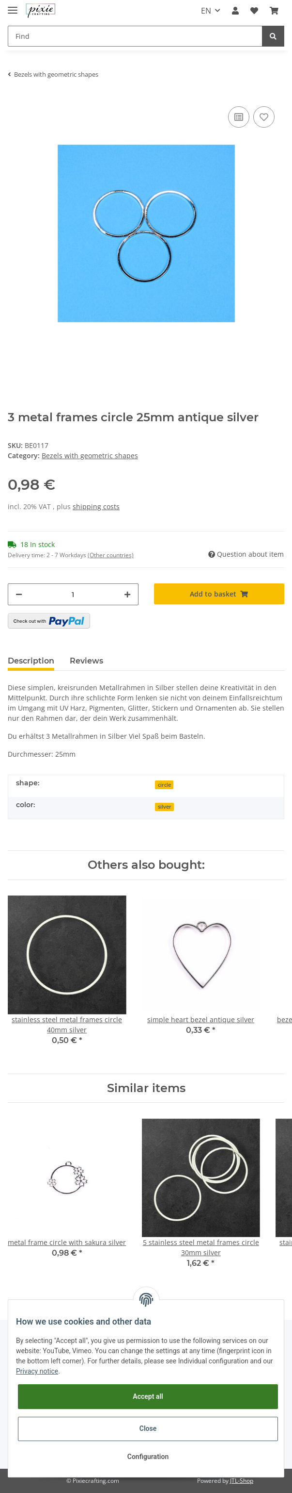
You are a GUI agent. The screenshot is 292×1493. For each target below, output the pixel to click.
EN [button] (206, 10)
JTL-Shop (241, 1480)
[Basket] (274, 10)
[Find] (135, 36)
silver (164, 806)
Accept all (148, 1396)
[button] (235, 10)
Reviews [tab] (86, 660)
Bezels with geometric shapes (90, 455)
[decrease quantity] (19, 594)
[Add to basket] (219, 593)
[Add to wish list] (264, 117)
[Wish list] (254, 10)
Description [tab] (31, 660)
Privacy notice (37, 1371)
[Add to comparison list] (238, 117)
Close (147, 1428)
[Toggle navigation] (12, 6)
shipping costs (96, 506)
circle (164, 784)
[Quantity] (73, 594)
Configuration (148, 1456)
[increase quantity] (127, 594)
